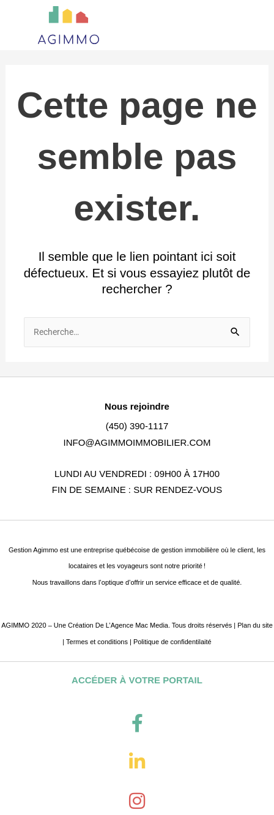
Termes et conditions (97, 641)
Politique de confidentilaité (172, 641)
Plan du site (254, 625)
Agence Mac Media (139, 625)
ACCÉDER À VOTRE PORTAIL (137, 680)
